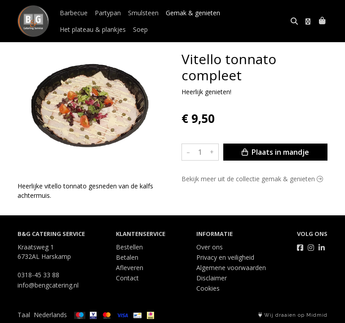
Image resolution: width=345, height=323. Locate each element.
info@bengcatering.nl (48, 285)
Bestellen (129, 247)
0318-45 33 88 (38, 275)
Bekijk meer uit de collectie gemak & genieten (252, 179)
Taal (24, 314)
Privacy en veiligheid (225, 257)
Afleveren (129, 267)
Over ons (209, 247)
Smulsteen (143, 13)
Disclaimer (211, 278)
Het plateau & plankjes (93, 29)
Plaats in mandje (275, 152)
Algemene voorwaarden (231, 267)
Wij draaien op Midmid (292, 315)
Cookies (208, 288)
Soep (140, 29)
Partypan (108, 13)
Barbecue (74, 13)
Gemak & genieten (193, 13)
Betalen (127, 257)
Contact (127, 278)
